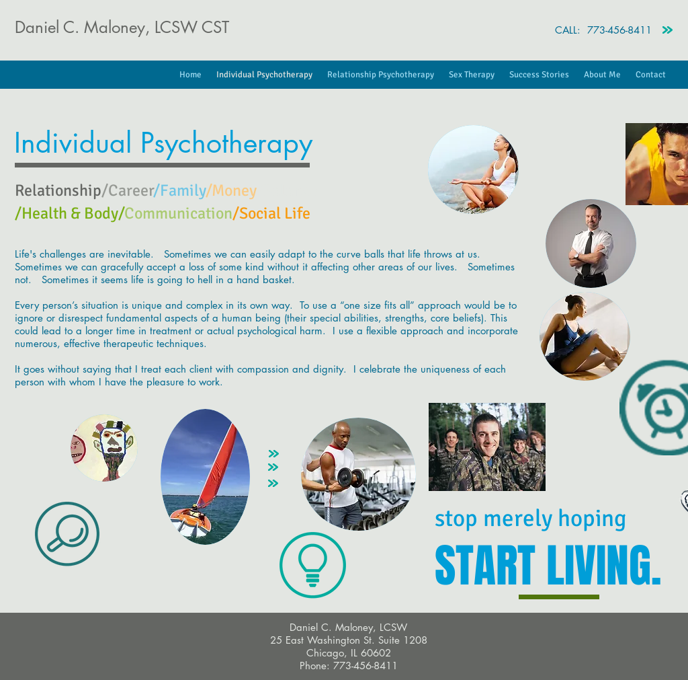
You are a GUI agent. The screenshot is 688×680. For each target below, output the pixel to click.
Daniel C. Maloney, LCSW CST (122, 27)
